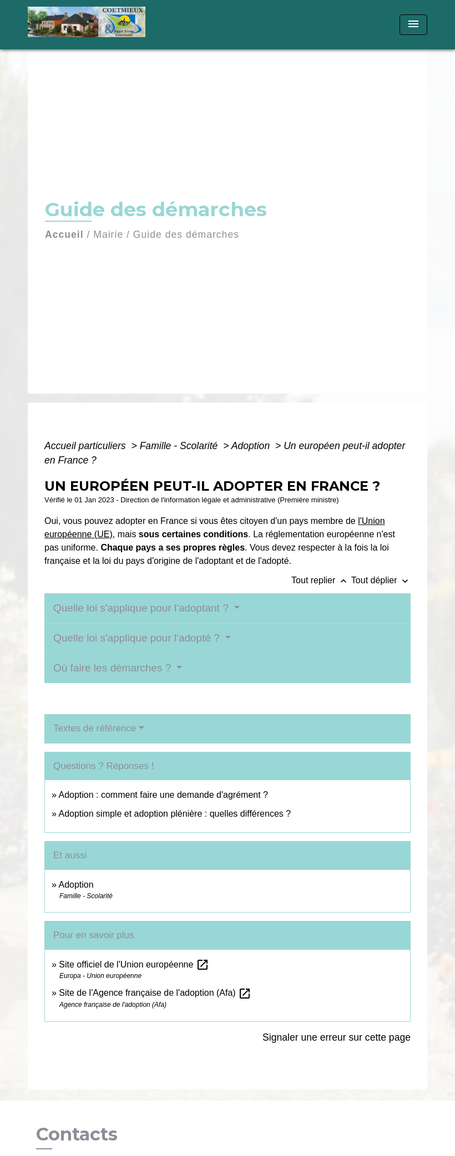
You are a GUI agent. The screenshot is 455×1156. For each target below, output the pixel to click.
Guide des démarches (186, 234)
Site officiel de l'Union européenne (134, 964)
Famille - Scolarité (180, 445)
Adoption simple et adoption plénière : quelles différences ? (174, 813)
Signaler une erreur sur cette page (336, 1037)
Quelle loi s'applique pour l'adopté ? (138, 638)
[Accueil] (97, 24)
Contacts (77, 1134)
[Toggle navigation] (413, 24)
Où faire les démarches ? (113, 668)
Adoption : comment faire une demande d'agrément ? (163, 794)
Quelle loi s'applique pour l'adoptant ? (142, 608)
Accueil (64, 234)
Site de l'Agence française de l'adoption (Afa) (155, 992)
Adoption (251, 445)
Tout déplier (381, 580)
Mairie (108, 234)
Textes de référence (94, 728)
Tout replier (321, 580)
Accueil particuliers (86, 445)
